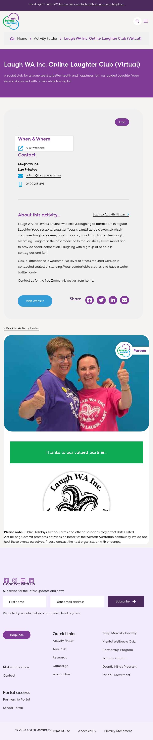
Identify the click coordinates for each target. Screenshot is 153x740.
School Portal (13, 708)
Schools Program (114, 658)
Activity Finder (63, 641)
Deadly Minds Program (119, 666)
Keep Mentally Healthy (119, 633)
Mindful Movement (116, 675)
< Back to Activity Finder (21, 328)
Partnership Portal (16, 699)
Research (60, 657)
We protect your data (17, 613)
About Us (60, 649)
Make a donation (16, 667)
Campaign (60, 666)
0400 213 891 (35, 183)
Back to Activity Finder (109, 214)
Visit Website (35, 147)
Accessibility (87, 731)
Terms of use (60, 731)
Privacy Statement (118, 731)
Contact (9, 675)
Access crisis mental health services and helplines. (91, 4)
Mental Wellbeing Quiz (119, 641)
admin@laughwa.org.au (43, 175)
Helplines (17, 635)
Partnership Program (117, 650)
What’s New (61, 674)
